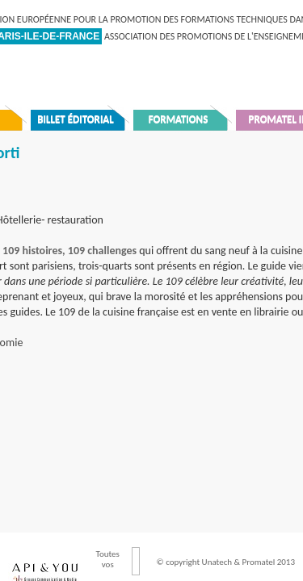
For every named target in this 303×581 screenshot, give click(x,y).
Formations (178, 119)
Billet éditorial (75, 119)
